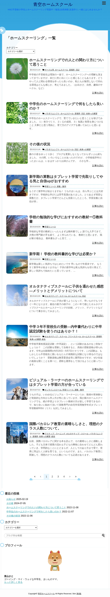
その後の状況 (13, 516)
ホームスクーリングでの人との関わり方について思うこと (36, 507)
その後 (9, 503)
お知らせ (11, 499)
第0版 (78, 594)
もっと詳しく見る (13, 582)
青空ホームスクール (53, 4)
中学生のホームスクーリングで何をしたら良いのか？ (33, 511)
